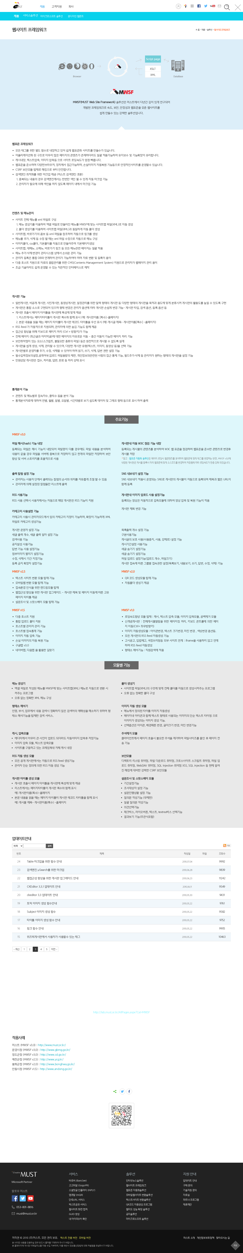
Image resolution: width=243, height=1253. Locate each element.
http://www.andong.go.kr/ (56, 1069)
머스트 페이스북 (199, 6)
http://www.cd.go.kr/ (53, 1054)
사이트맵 (192, 6)
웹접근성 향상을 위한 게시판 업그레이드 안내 (52, 878)
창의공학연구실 (185, 6)
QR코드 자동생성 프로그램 (139, 1204)
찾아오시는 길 (223, 1237)
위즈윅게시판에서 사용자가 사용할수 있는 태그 (53, 936)
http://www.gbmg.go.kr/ (55, 1050)
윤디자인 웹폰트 (76, 16)
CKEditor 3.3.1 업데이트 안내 (43, 886)
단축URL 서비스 (77, 1199)
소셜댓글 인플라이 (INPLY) (82, 1190)
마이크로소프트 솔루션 (51, 16)
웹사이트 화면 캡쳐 (78, 1209)
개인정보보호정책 (205, 1237)
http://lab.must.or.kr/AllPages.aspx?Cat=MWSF (121, 1012)
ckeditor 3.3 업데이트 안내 (42, 895)
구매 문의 (187, 1185)
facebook (129, 1091)
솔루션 (209, 30)
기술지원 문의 (190, 1190)
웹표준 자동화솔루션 (136, 1190)
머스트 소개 (189, 1237)
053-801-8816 (24, 1207)
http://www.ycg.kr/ (51, 1059)
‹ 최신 (17, 949)
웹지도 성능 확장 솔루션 (137, 1209)
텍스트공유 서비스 (78, 1204)
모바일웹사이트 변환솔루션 (139, 1194)
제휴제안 (187, 1204)
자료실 (186, 1194)
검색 (49, 846)
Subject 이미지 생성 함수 (41, 911)
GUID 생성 (74, 1214)
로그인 (178, 6)
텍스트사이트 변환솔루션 (138, 1199)
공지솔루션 (131, 1214)
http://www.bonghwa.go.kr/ (57, 1064)
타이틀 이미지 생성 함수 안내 (43, 920)
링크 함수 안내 (35, 928)
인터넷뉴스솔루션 (134, 1180)
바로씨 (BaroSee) (78, 1180)
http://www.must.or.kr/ (52, 1045)
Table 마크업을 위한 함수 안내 (44, 861)
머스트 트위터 (206, 6)
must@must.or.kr (26, 1213)
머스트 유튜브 (213, 6)
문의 (219, 6)
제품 (203, 30)
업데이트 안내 (190, 1180)
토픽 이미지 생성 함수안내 (42, 903)
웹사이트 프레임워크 (222, 30)
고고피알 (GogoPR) (79, 1185)
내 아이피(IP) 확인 (78, 1218)
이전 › (54, 949)
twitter (122, 1091)
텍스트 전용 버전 (68, 1237)
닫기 (238, 7)
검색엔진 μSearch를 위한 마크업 (45, 870)
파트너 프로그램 (191, 1199)
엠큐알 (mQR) (76, 1194)
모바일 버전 (85, 1237)
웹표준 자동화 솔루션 (138, 458)
